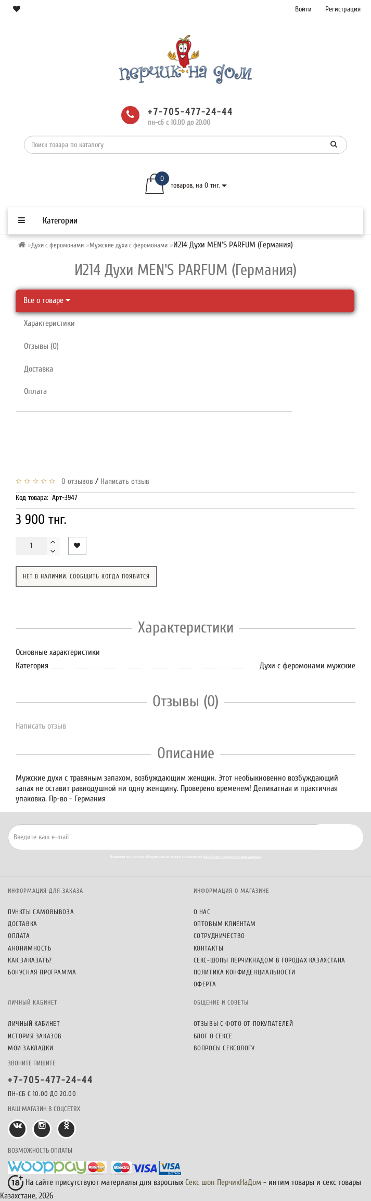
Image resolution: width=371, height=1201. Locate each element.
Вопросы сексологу (224, 1048)
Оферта (205, 984)
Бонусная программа (42, 972)
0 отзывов (75, 481)
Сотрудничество (219, 936)
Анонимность (30, 948)
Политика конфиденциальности (245, 972)
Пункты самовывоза (41, 912)
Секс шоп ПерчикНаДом (223, 1182)
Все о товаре (46, 300)
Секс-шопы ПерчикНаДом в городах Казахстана (270, 960)
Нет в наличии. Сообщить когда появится (86, 576)
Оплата (35, 391)
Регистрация (343, 9)
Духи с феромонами (57, 245)
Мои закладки (30, 1048)
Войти (303, 9)
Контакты (209, 948)
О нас (202, 912)
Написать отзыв (124, 481)
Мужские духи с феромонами (128, 245)
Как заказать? (30, 960)
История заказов (35, 1036)
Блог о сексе (213, 1036)
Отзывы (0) (41, 346)
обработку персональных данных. (232, 856)
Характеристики (49, 323)
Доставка (38, 369)
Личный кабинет (34, 1023)
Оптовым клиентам (225, 924)
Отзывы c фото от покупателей (243, 1023)
